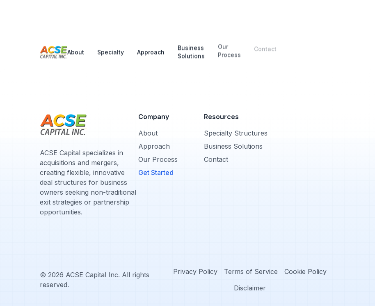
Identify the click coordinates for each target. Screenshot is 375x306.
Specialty (110, 48)
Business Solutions (191, 46)
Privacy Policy (195, 271)
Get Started (156, 172)
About (75, 50)
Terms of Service (251, 271)
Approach (151, 46)
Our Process (229, 46)
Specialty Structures (236, 133)
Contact (265, 46)
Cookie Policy (305, 271)
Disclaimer (250, 288)
